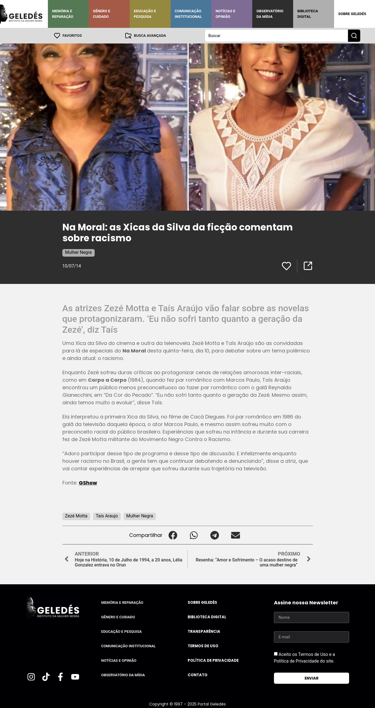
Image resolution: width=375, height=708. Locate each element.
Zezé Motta (76, 516)
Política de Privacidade (213, 660)
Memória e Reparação (62, 14)
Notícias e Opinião (225, 14)
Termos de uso (203, 646)
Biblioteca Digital (307, 14)
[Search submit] (354, 36)
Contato (197, 675)
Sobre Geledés (352, 14)
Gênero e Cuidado (101, 14)
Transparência (204, 631)
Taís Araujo (107, 516)
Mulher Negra (78, 252)
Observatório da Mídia (269, 14)
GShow (88, 482)
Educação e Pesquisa (145, 14)
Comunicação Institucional (188, 14)
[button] (173, 535)
